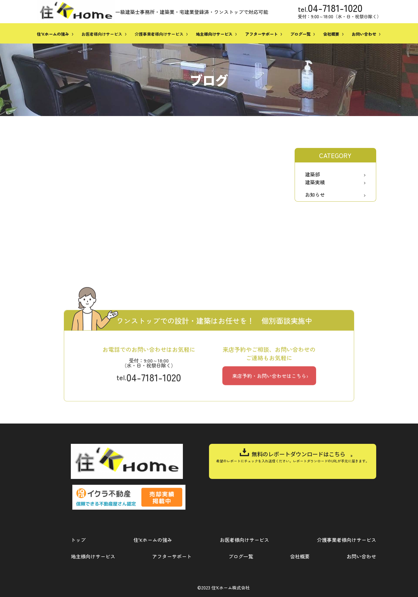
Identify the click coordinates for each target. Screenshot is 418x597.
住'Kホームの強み (153, 539)
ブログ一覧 (240, 556)
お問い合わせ (361, 556)
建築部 (312, 174)
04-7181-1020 (335, 8)
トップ (78, 539)
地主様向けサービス (93, 556)
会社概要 (300, 556)
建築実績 (315, 182)
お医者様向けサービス (102, 34)
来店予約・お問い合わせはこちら (269, 429)
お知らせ (315, 194)
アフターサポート (172, 556)
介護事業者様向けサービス (159, 34)
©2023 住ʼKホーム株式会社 (223, 588)
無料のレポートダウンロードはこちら (298, 454)
